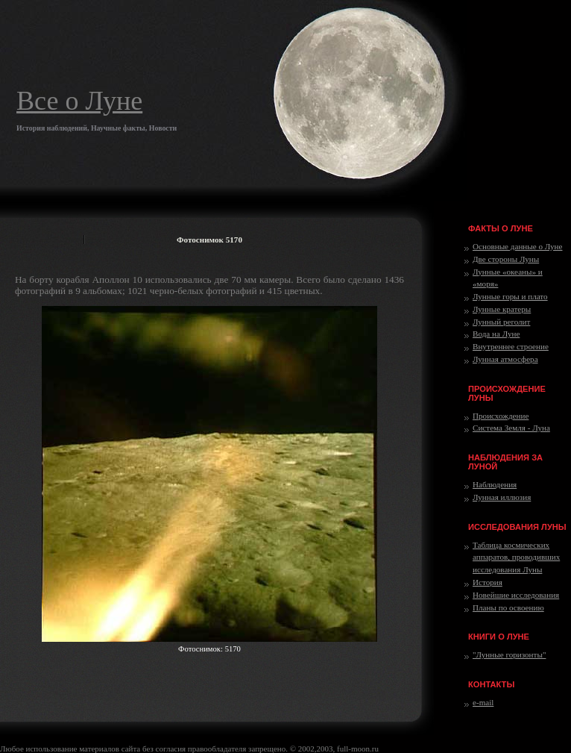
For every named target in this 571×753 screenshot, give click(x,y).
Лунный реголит (501, 321)
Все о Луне (79, 101)
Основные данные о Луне (517, 246)
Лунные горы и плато (510, 296)
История (487, 582)
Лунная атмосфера (505, 358)
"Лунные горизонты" (509, 654)
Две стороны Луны (506, 258)
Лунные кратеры (502, 308)
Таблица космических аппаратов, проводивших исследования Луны (516, 557)
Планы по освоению (508, 607)
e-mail (483, 702)
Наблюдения (495, 484)
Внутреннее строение (511, 346)
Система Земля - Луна (511, 427)
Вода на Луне (496, 333)
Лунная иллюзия (502, 497)
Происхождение (501, 415)
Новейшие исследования (516, 594)
